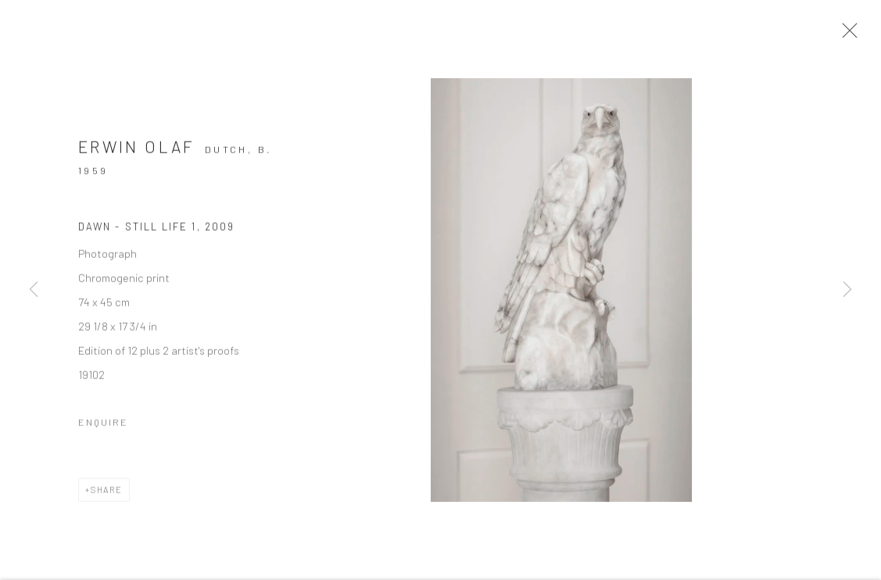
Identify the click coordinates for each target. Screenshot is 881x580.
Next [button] (847, 289)
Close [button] (851, 35)
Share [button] (107, 495)
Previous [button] (33, 289)
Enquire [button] (103, 427)
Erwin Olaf (136, 152)
